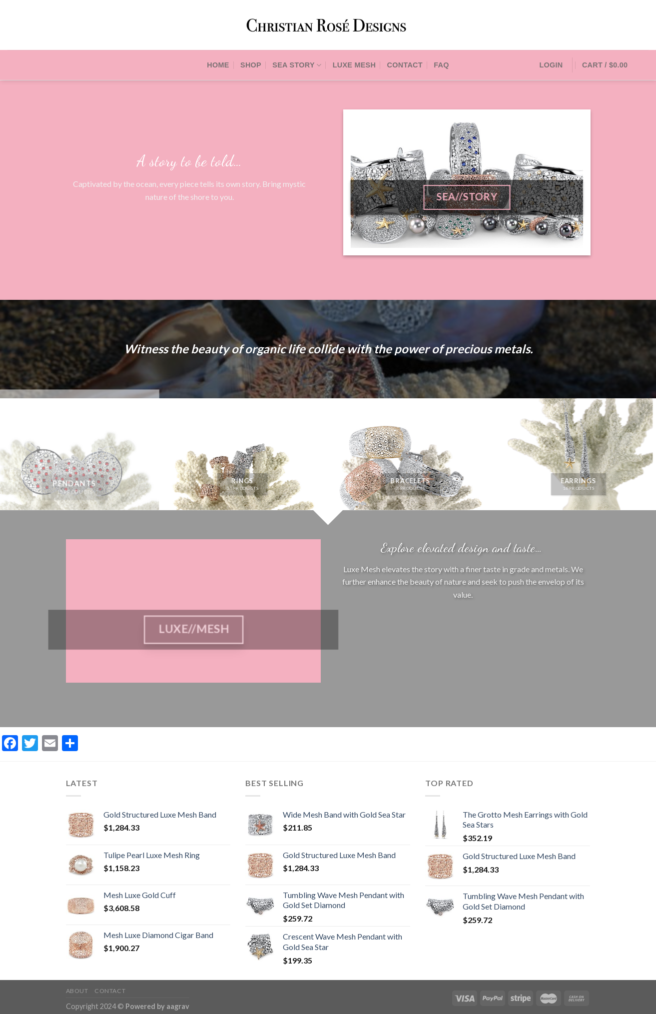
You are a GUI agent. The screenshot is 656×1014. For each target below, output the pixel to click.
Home (218, 65)
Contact (405, 65)
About (77, 991)
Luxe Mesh (354, 65)
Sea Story (296, 65)
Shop (250, 65)
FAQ (441, 65)
